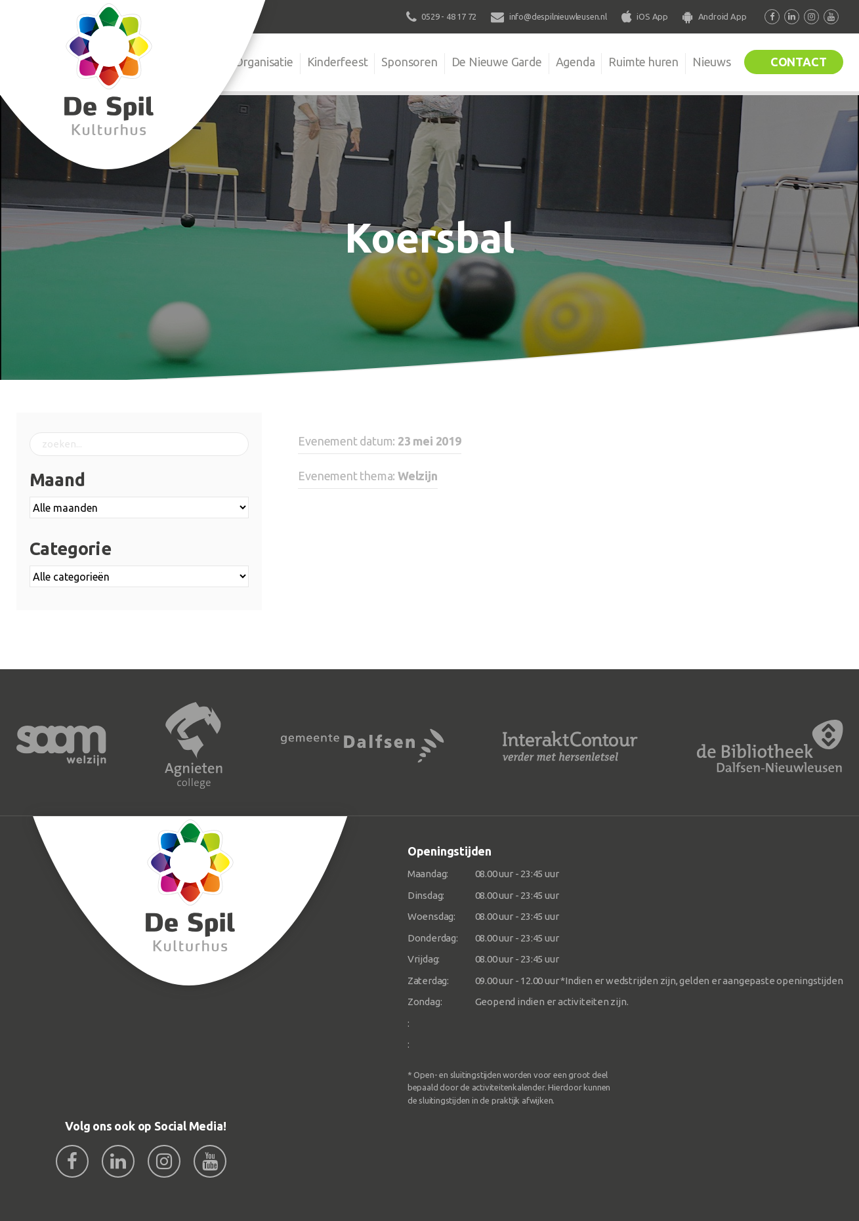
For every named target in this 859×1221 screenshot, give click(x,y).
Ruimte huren (643, 61)
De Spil (195, 61)
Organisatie (263, 61)
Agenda (575, 61)
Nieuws (711, 61)
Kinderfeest (337, 61)
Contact (798, 61)
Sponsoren (409, 61)
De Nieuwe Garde (496, 61)
